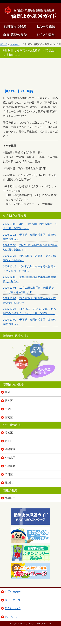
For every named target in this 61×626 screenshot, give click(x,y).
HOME (3, 44)
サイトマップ (12, 600)
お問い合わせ (12, 591)
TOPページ (11, 616)
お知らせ (15, 44)
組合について (12, 608)
